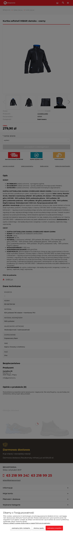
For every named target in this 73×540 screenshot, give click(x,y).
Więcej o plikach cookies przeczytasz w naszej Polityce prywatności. (26, 523)
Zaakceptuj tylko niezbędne (21, 528)
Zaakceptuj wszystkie (54, 528)
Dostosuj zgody (39, 528)
